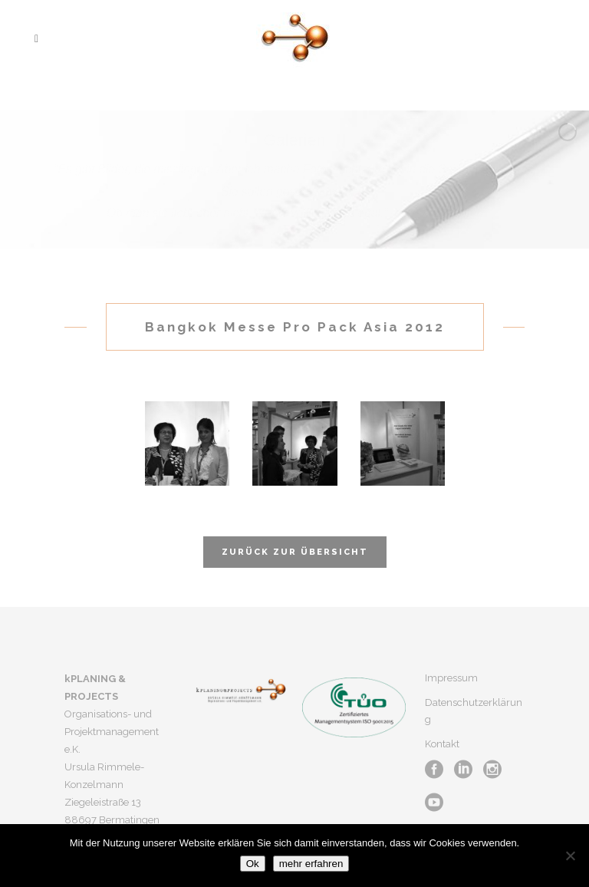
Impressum (451, 678)
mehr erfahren (311, 863)
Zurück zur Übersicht (295, 552)
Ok (252, 863)
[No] (569, 855)
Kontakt (442, 744)
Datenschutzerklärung (473, 711)
